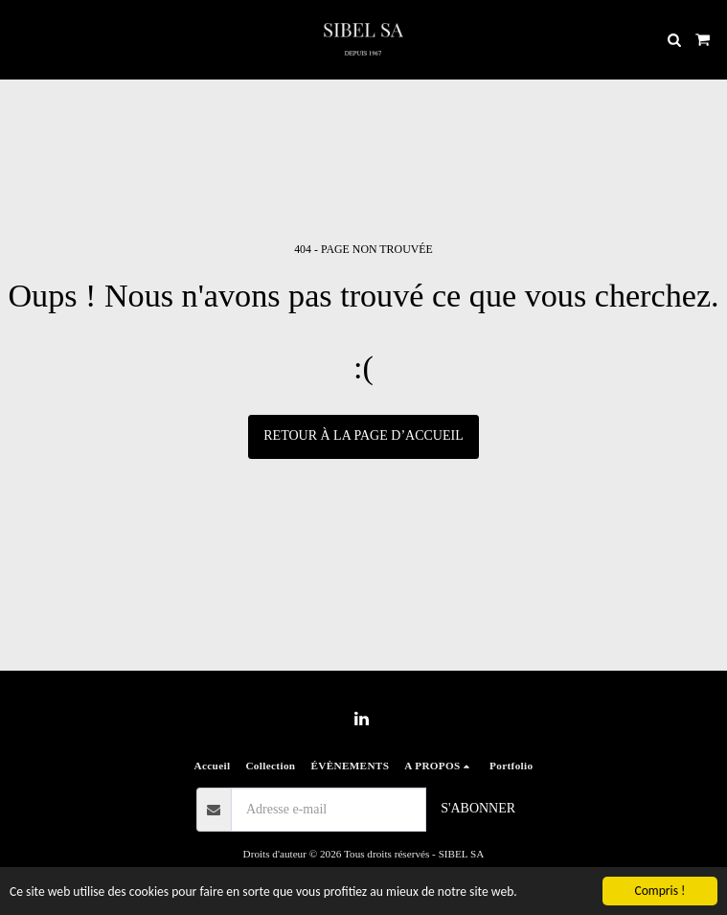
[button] (21, 39)
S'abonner (478, 808)
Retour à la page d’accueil (363, 435)
